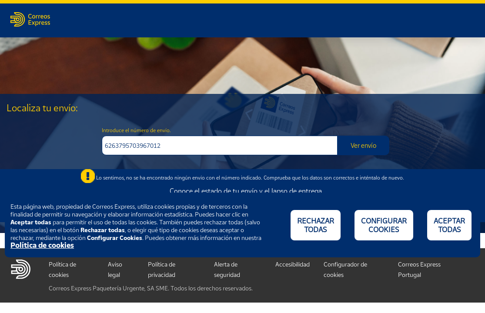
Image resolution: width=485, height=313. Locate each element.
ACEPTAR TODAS (449, 225)
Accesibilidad (292, 264)
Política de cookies (42, 245)
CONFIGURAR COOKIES (384, 225)
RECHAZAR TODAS (315, 225)
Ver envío (363, 145)
